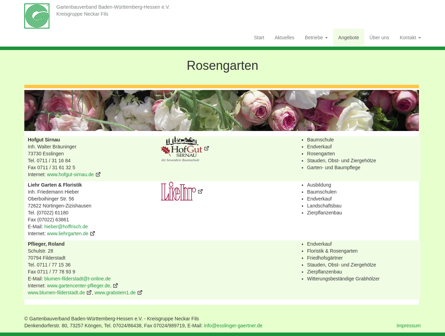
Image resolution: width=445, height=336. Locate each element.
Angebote (348, 37)
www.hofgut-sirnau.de (70, 174)
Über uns (379, 37)
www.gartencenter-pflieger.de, (79, 285)
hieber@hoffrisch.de (66, 226)
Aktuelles (284, 37)
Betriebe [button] (316, 37)
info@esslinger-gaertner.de (233, 325)
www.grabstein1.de (115, 292)
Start (259, 37)
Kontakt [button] (410, 37)
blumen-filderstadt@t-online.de (77, 278)
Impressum (409, 325)
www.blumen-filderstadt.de (56, 292)
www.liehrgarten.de (67, 233)
